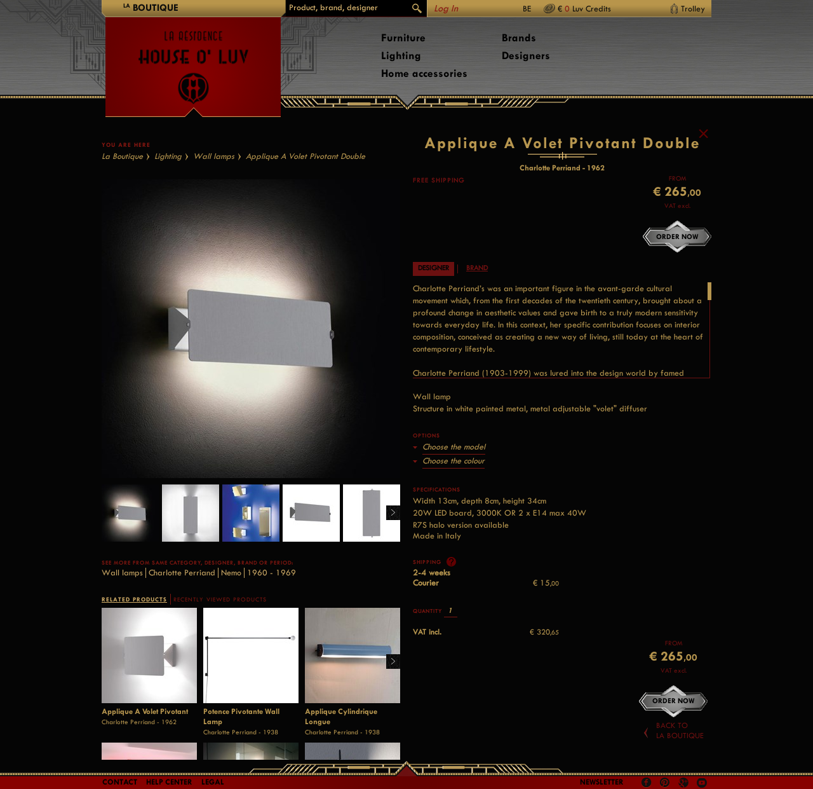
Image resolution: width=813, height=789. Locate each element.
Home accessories (424, 73)
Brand (477, 305)
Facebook (646, 783)
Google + (685, 783)
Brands (519, 38)
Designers (526, 56)
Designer (433, 305)
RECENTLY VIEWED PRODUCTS (220, 637)
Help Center (169, 782)
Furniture (403, 38)
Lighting (401, 56)
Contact (119, 782)
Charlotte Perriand (182, 610)
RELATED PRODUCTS (134, 636)
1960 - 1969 (271, 610)
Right (388, 551)
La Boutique (122, 193)
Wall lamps (213, 193)
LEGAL (212, 782)
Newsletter (602, 782)
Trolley (693, 8)
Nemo (231, 610)
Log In (446, 8)
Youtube (702, 783)
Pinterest (665, 783)
